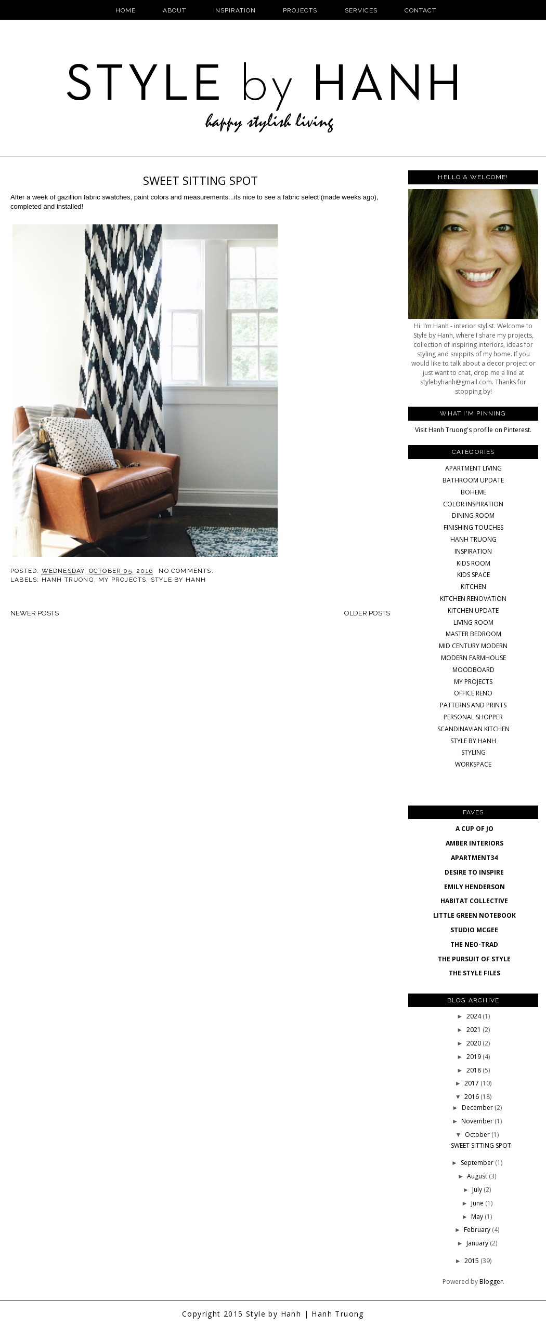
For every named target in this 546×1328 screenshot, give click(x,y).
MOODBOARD (473, 669)
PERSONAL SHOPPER (473, 717)
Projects (300, 10)
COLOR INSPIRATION (473, 504)
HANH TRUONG (68, 579)
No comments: (187, 570)
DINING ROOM (473, 515)
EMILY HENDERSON (474, 886)
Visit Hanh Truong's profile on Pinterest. (473, 429)
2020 (474, 1043)
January (478, 1243)
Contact (420, 10)
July (478, 1189)
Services (361, 10)
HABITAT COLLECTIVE (474, 900)
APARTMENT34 (474, 857)
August (478, 1176)
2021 (474, 1029)
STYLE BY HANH (178, 579)
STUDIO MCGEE (474, 929)
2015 (472, 1260)
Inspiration (234, 10)
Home (125, 10)
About (174, 10)
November (478, 1121)
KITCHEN (473, 586)
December (478, 1107)
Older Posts (367, 613)
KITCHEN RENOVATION (473, 598)
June (478, 1203)
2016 (472, 1096)
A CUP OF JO (474, 828)
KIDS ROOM (473, 563)
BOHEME (473, 492)
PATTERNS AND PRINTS (473, 705)
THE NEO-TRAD (474, 944)
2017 (472, 1083)
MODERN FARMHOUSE (473, 657)
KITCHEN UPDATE (473, 610)
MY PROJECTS (122, 579)
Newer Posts (34, 613)
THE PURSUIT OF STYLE (474, 959)
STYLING (473, 752)
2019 (474, 1056)
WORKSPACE (473, 764)
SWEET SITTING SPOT (200, 180)
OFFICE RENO (473, 693)
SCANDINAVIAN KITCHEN (473, 729)
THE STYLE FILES (474, 973)
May (478, 1216)
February (478, 1229)
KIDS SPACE (473, 574)
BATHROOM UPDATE (473, 480)
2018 (474, 1070)
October (478, 1134)
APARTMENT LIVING (473, 468)
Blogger (491, 1281)
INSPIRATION (473, 551)
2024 (474, 1016)
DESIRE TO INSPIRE (474, 872)
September (478, 1162)
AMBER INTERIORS (474, 843)
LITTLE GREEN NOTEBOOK (474, 915)
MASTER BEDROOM (473, 633)
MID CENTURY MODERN (473, 645)
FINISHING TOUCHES (473, 527)
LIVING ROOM (473, 622)
